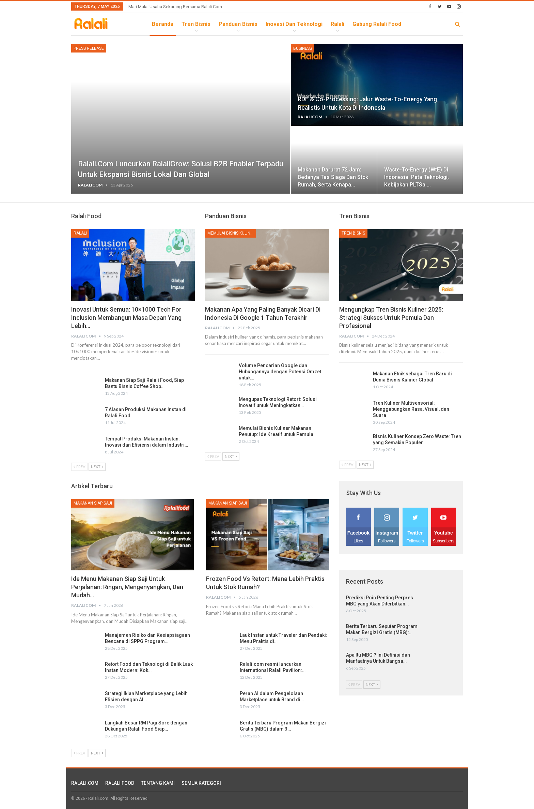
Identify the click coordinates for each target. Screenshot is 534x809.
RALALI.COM (84, 783)
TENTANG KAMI (158, 783)
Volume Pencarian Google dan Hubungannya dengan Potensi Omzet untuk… (280, 371)
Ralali (337, 24)
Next (97, 466)
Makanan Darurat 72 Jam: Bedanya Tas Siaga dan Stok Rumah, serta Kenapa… (333, 177)
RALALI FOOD (119, 783)
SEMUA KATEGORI (201, 783)
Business (302, 48)
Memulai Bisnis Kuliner (231, 233)
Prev (79, 466)
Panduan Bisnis (238, 24)
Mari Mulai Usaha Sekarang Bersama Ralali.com (175, 6)
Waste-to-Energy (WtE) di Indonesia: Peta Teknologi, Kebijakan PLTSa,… (416, 177)
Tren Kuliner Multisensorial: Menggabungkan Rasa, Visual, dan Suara (411, 409)
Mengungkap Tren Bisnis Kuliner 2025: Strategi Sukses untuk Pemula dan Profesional (391, 317)
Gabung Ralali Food (376, 24)
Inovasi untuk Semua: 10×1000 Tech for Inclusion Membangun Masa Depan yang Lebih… (126, 317)
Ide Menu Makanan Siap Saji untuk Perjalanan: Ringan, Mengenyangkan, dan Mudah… (127, 587)
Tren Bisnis (196, 24)
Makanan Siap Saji (93, 503)
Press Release (89, 48)
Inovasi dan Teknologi (294, 24)
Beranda (162, 24)
